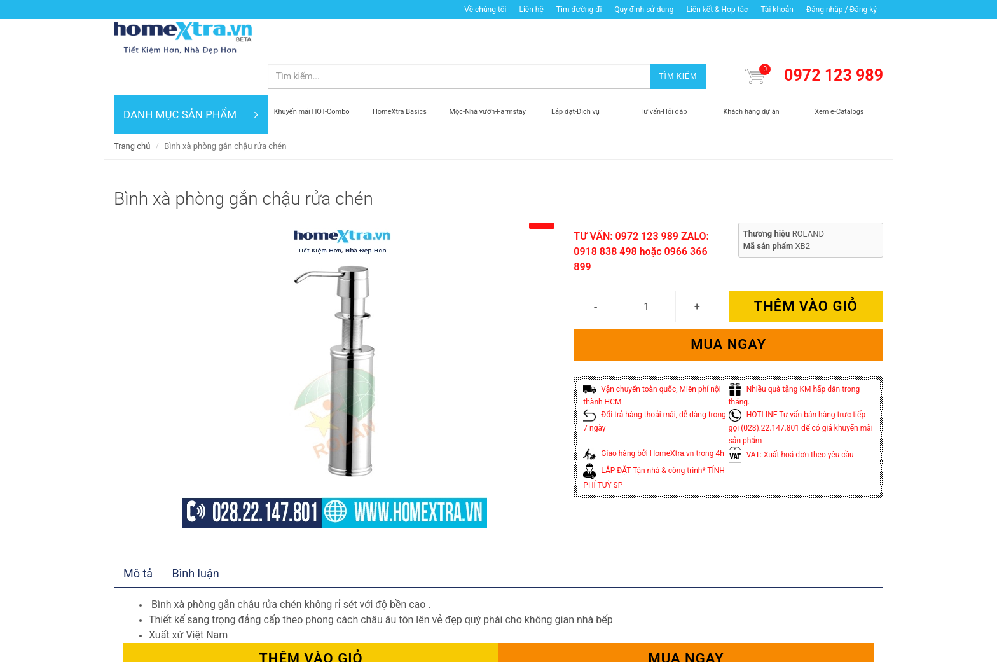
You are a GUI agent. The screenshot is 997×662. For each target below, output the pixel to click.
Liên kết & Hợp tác (717, 9)
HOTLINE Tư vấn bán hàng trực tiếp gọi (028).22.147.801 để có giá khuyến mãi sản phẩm (801, 389)
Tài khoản (777, 9)
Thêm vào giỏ (806, 268)
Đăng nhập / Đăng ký (841, 9)
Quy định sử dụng (643, 9)
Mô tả (138, 535)
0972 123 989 (833, 37)
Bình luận (195, 535)
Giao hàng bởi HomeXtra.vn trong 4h (653, 415)
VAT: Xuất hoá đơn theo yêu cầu (791, 416)
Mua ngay (728, 306)
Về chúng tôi (485, 9)
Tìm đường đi (579, 9)
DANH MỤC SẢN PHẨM (190, 76)
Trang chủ (132, 108)
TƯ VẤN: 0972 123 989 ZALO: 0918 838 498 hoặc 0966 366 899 (641, 213)
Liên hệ (531, 9)
